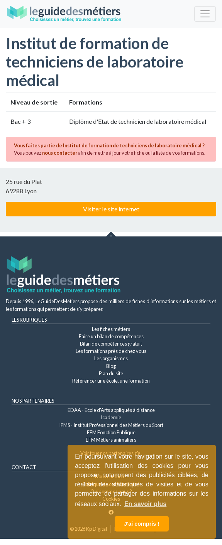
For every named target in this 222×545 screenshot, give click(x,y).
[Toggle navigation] (205, 14)
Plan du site (111, 373)
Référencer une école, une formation (111, 381)
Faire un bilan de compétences (111, 336)
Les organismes (111, 358)
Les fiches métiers (111, 329)
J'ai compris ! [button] (141, 524)
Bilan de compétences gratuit (111, 344)
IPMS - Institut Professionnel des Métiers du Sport (111, 425)
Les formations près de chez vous (111, 351)
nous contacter (59, 153)
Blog (111, 366)
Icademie (111, 417)
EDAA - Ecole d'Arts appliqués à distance (111, 410)
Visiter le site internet (111, 209)
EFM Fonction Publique (111, 432)
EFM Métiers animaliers (111, 440)
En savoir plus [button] (145, 504)
